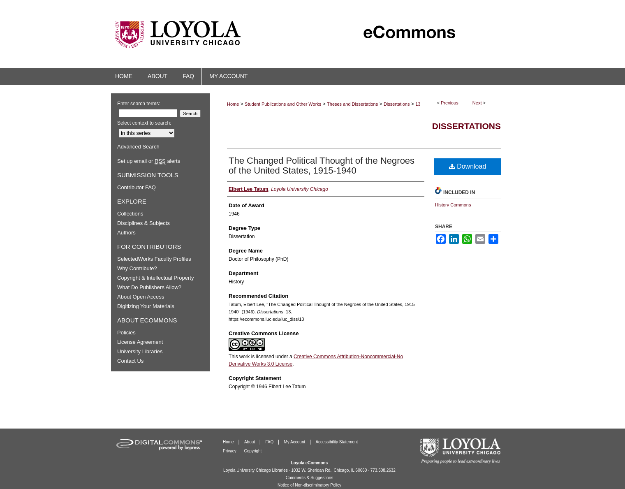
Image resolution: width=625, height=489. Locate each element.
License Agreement (140, 342)
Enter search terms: (138, 104)
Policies (126, 332)
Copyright (253, 451)
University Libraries (140, 351)
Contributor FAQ (136, 187)
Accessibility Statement (336, 442)
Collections (130, 214)
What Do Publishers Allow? (149, 287)
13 (417, 104)
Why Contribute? (137, 268)
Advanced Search (138, 147)
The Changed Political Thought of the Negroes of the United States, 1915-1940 (321, 165)
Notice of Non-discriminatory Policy (309, 485)
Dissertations (397, 104)
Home (233, 104)
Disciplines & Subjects (143, 223)
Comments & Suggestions (309, 477)
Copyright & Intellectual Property (155, 278)
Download (467, 166)
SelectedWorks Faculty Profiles (154, 259)
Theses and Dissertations (352, 104)
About (250, 442)
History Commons (453, 204)
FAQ (270, 442)
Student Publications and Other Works (283, 104)
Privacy (230, 451)
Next (477, 102)
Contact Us (130, 361)
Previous (449, 102)
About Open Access (140, 297)
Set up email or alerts (148, 161)
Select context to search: (144, 123)
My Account (295, 442)
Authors (126, 232)
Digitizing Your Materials (145, 306)
